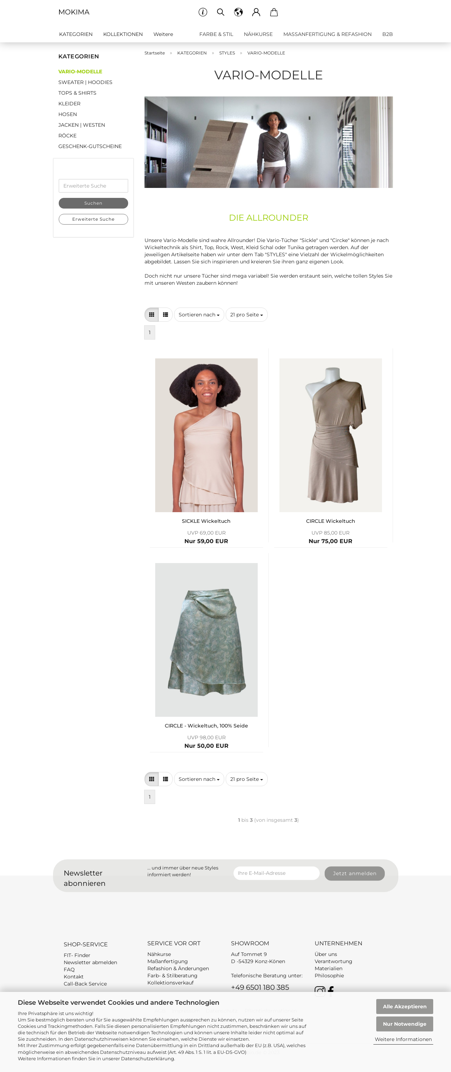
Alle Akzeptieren (405, 1006)
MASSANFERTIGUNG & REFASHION (327, 34)
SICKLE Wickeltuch (206, 521)
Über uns (326, 954)
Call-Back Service (85, 984)
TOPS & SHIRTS (77, 93)
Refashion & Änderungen (178, 968)
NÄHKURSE (258, 34)
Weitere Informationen (403, 1039)
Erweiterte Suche (93, 219)
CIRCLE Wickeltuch (330, 521)
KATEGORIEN (76, 34)
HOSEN (67, 114)
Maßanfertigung (167, 961)
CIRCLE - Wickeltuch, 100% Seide (206, 725)
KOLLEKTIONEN (123, 34)
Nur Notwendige (404, 1024)
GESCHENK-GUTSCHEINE (90, 146)
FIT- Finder (77, 955)
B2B (387, 34)
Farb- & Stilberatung (172, 975)
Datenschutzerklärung (147, 1058)
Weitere (163, 34)
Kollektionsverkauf (170, 982)
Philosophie (329, 975)
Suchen (93, 203)
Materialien (328, 968)
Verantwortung (333, 961)
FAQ (69, 969)
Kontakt (74, 976)
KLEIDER (69, 103)
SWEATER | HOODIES (85, 82)
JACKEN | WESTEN (81, 125)
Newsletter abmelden (90, 962)
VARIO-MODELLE (80, 71)
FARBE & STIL (216, 34)
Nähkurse (159, 954)
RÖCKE (67, 135)
